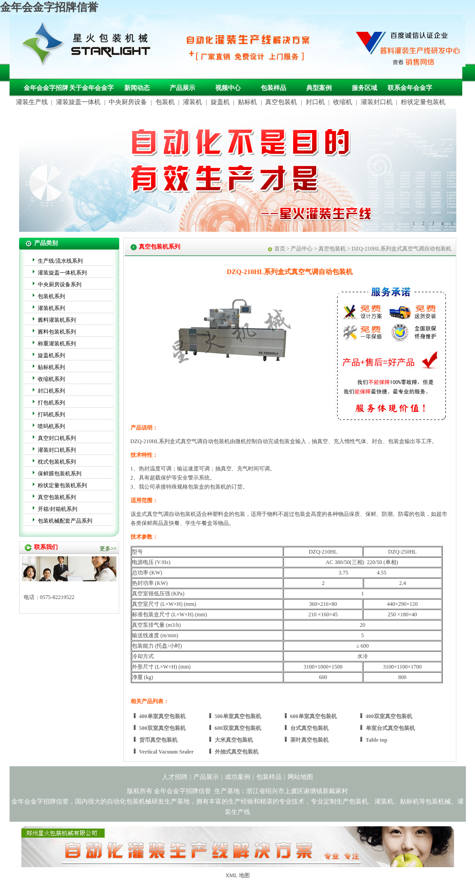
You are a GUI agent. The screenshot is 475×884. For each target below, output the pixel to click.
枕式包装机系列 (57, 462)
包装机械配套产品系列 (65, 521)
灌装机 (192, 102)
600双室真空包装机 (238, 728)
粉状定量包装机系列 (62, 485)
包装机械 (438, 801)
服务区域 (364, 88)
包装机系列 (51, 296)
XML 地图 (237, 875)
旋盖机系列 (51, 355)
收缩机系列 (51, 379)
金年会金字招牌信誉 (49, 7)
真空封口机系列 (57, 438)
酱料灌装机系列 (57, 320)
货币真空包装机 (158, 740)
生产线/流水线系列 (60, 261)
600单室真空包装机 (313, 716)
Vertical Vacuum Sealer (166, 752)
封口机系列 (51, 391)
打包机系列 (51, 403)
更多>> (108, 548)
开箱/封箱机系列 (57, 509)
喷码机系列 (51, 426)
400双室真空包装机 (389, 716)
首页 (279, 248)
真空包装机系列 (57, 497)
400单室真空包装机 (162, 716)
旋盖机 (220, 102)
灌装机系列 (51, 308)
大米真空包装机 (234, 740)
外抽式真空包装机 (236, 752)
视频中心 (228, 88)
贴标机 (247, 102)
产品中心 (302, 248)
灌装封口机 (377, 102)
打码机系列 (51, 414)
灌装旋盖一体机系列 (62, 273)
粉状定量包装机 (423, 102)
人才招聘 (174, 777)
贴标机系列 (51, 367)
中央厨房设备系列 (59, 284)
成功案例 (237, 777)
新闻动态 (137, 88)
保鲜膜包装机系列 (59, 473)
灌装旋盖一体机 (78, 102)
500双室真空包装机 (162, 728)
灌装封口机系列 (57, 450)
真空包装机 (281, 102)
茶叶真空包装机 (309, 740)
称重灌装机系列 (57, 343)
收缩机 (342, 102)
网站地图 (300, 777)
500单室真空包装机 (238, 716)
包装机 (165, 102)
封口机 (315, 102)
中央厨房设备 (128, 102)
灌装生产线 (32, 102)
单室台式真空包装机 (390, 728)
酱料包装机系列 (57, 332)
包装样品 (273, 88)
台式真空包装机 (309, 728)
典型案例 (319, 88)
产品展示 (182, 88)
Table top (377, 740)
